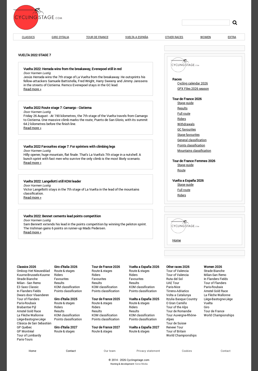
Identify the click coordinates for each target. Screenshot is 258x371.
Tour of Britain (176, 331)
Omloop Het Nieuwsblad (33, 271)
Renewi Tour (174, 327)
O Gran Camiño (176, 303)
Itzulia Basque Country (181, 299)
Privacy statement (148, 351)
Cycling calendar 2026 (192, 83)
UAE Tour (172, 283)
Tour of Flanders (28, 299)
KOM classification (67, 287)
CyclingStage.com (41, 17)
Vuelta (208, 303)
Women (205, 37)
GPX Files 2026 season (193, 88)
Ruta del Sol (174, 279)
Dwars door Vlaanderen (33, 295)
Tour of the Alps (177, 307)
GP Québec (24, 327)
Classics (28, 37)
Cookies (187, 351)
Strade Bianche (27, 279)
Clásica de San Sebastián (34, 323)
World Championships (181, 335)
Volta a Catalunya (178, 295)
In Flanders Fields (29, 291)
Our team (110, 351)
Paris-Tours (25, 339)
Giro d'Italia (60, 37)
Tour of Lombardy (29, 335)
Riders (181, 119)
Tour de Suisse (176, 323)
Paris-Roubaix (26, 303)
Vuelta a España (136, 37)
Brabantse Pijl (26, 307)
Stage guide (185, 103)
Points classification (191, 145)
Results (182, 108)
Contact (226, 351)
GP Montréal (25, 331)
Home (176, 240)
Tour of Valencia (177, 271)
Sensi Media (141, 363)
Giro (206, 307)
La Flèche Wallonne (30, 315)
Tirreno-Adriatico (177, 291)
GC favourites (186, 129)
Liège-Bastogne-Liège (31, 319)
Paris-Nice (173, 287)
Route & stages (64, 271)
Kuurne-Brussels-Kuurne (33, 275)
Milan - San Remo (29, 283)
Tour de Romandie (178, 311)
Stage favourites (188, 135)
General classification (192, 140)
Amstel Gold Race (29, 311)
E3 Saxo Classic (28, 287)
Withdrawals (186, 124)
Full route (183, 113)
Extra (232, 37)
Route (181, 170)
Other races (174, 37)
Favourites (61, 279)
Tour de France (97, 37)
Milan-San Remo (215, 275)
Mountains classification (194, 150)
